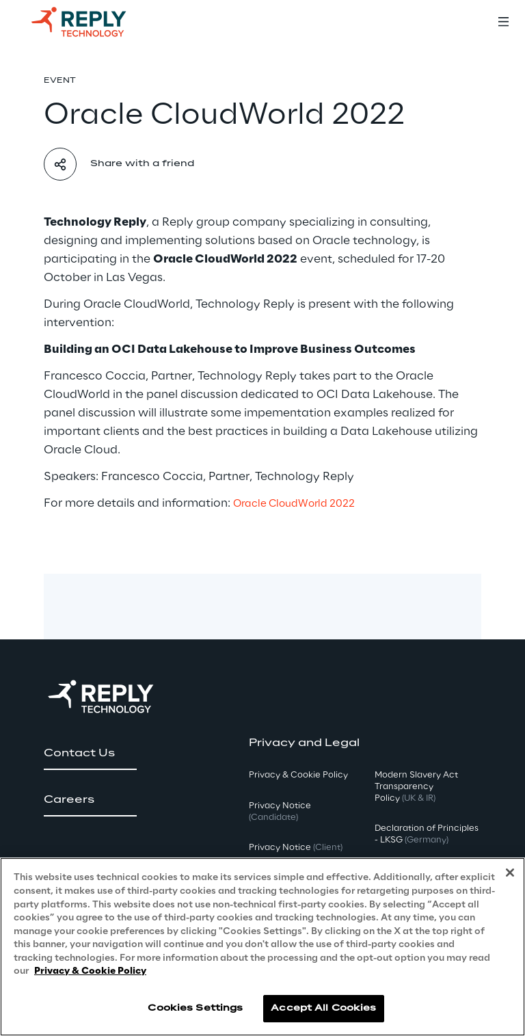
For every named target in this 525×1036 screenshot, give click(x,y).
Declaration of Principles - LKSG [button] (427, 834)
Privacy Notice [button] (280, 811)
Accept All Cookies (323, 1008)
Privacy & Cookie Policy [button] (298, 775)
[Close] (510, 873)
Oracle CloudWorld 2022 (294, 504)
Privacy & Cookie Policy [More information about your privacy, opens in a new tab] (90, 971)
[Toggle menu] (503, 22)
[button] (90, 753)
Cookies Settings (195, 1008)
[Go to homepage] (92, 22)
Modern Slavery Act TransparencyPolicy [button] (416, 787)
